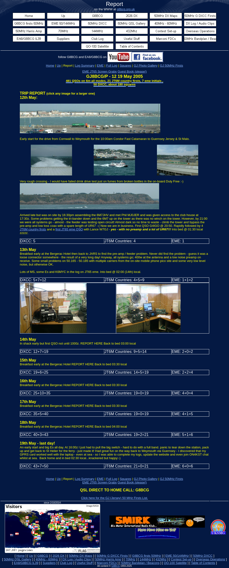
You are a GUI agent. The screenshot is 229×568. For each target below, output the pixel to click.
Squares (125, 479)
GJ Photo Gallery (145, 479)
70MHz (130, 559)
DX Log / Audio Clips (76, 559)
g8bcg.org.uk (126, 9)
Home (50, 65)
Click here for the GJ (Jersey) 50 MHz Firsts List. (114, 498)
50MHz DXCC (203, 555)
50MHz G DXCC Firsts (112, 555)
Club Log (66, 563)
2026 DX (58, 555)
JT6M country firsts (33, 229)
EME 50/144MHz (177, 555)
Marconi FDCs (107, 563)
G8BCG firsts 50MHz (146, 555)
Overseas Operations (210, 559)
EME (100, 479)
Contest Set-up (181, 559)
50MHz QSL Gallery (17, 559)
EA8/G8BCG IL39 (26, 563)
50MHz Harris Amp (108, 559)
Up (59, 65)
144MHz (145, 559)
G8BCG (42, 555)
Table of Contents (203, 563)
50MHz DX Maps (80, 555)
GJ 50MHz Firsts (171, 65)
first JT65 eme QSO (69, 229)
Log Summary (84, 479)
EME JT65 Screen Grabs (99, 71)
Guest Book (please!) (132, 71)
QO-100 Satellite (175, 563)
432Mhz (161, 559)
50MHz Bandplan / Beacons (140, 563)
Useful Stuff (85, 563)
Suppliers (49, 563)
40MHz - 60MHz (47, 559)
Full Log (111, 479)
